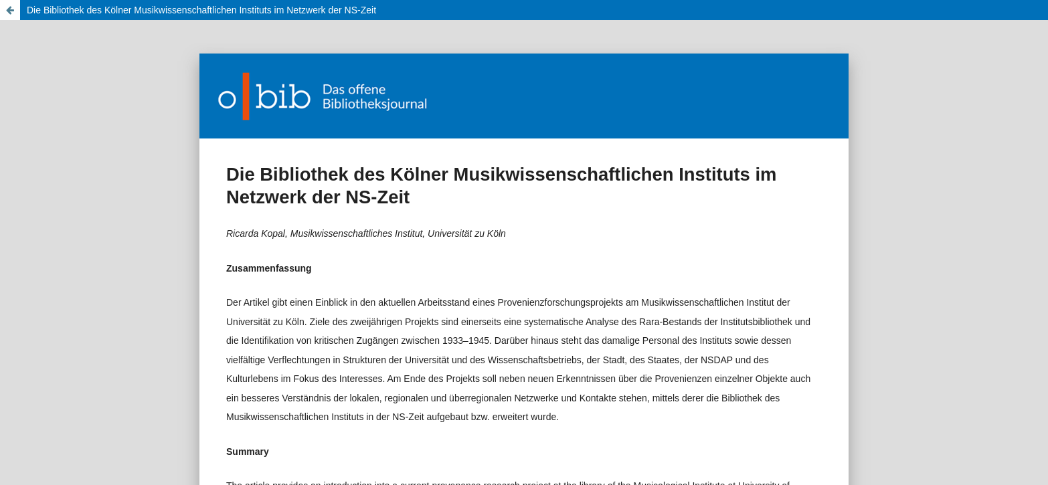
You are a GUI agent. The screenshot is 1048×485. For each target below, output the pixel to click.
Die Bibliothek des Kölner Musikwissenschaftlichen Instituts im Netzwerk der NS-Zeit (201, 10)
